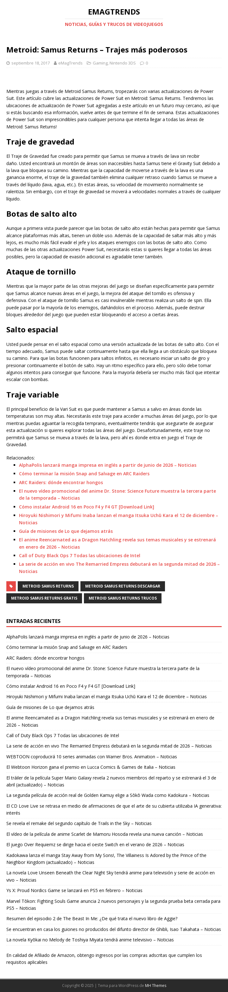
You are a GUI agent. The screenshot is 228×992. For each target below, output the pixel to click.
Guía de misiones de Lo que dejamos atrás (66, 531)
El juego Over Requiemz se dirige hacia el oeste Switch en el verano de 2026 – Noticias (95, 844)
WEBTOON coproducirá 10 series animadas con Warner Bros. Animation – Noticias (91, 757)
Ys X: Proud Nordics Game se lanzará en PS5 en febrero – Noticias (74, 890)
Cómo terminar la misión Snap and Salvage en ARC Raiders (84, 474)
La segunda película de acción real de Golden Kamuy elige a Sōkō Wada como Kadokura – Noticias (107, 795)
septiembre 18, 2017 (30, 63)
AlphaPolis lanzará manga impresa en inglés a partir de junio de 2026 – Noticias (107, 465)
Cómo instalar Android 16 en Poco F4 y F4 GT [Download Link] (86, 507)
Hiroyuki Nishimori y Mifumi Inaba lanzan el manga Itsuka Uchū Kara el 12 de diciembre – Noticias (106, 696)
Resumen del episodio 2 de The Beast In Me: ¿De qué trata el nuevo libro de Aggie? (91, 918)
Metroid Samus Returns (48, 586)
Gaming (100, 63)
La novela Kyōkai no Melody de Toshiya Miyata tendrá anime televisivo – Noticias (90, 940)
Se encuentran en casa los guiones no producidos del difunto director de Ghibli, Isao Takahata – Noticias (113, 929)
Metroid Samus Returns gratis (44, 598)
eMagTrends (70, 63)
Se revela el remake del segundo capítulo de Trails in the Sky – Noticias (79, 823)
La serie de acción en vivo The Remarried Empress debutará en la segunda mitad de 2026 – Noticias (109, 746)
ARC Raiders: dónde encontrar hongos (61, 482)
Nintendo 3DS (123, 63)
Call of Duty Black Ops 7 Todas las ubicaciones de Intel (79, 555)
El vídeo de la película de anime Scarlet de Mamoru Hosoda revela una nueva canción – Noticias (104, 834)
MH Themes (155, 985)
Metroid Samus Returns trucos (123, 598)
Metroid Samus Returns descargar (122, 586)
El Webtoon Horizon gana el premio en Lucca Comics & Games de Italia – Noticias (90, 767)
